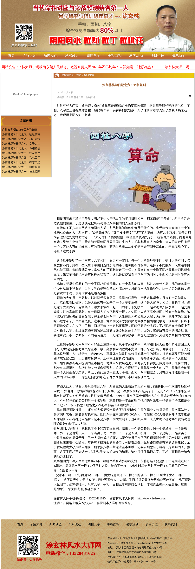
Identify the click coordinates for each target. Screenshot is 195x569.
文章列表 (26, 120)
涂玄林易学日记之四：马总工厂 (21, 157)
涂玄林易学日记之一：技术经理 (21, 171)
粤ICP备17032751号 (145, 561)
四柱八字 (93, 55)
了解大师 (29, 55)
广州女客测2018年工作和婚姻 (19, 129)
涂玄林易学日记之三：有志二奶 (21, 162)
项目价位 (157, 55)
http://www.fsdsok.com (151, 498)
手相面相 (115, 55)
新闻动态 (51, 55)
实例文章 (89, 75)
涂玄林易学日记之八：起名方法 (21, 139)
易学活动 (136, 55)
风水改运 (72, 55)
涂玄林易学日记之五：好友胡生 (21, 153)
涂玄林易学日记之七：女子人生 (21, 143)
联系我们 (179, 55)
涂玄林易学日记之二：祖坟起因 (21, 167)
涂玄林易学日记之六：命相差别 (21, 148)
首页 (11, 55)
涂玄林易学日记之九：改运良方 (21, 134)
